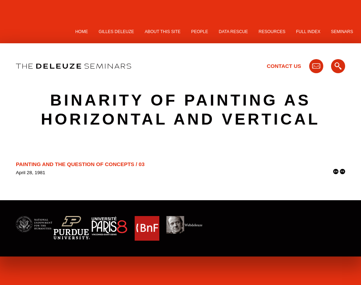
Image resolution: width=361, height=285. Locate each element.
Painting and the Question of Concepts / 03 (80, 164)
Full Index (308, 31)
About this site (163, 31)
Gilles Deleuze (116, 31)
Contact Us (284, 66)
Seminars (342, 31)
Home (81, 31)
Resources (272, 31)
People (199, 31)
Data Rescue (233, 31)
